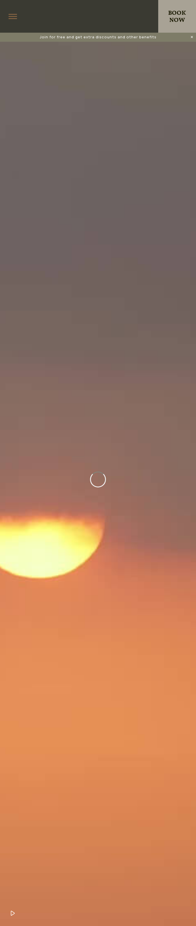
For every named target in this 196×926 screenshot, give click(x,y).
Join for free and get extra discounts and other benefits (98, 36)
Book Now (177, 16)
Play (13, 913)
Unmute (27, 913)
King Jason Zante (98, 16)
